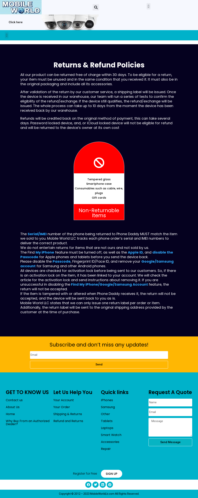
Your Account (63, 400)
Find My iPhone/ (85, 284)
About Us (13, 407)
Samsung (108, 407)
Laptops (107, 428)
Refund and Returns (68, 421)
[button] (96, 7)
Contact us (14, 400)
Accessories (110, 442)
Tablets (107, 421)
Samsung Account (131, 284)
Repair (106, 449)
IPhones (107, 400)
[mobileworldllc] (21, 7)
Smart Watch (111, 435)
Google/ (107, 284)
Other (105, 414)
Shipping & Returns (67, 414)
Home (10, 414)
